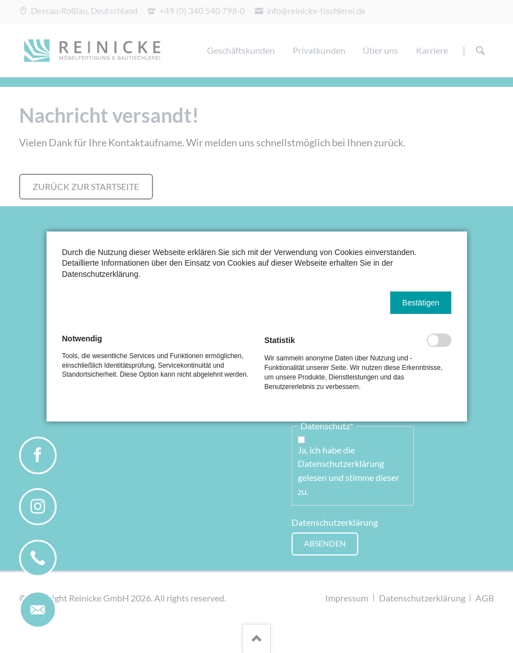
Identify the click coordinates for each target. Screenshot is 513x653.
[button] (420, 302)
